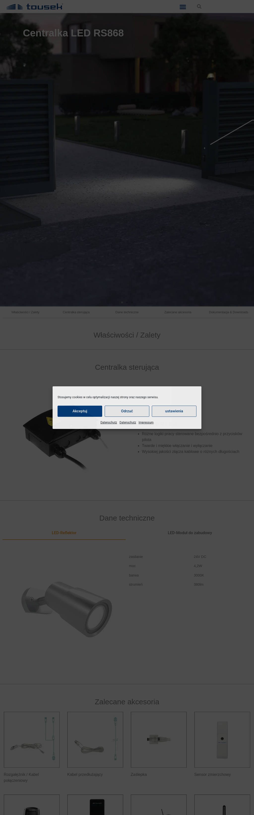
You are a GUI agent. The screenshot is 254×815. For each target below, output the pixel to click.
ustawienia (174, 411)
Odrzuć (127, 411)
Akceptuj (79, 411)
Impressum (146, 422)
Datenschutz (108, 422)
